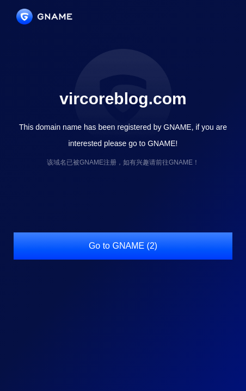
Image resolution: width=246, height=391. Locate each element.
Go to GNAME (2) (123, 245)
